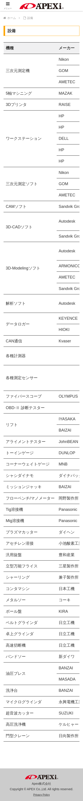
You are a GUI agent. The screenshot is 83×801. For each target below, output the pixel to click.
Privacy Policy (41, 794)
